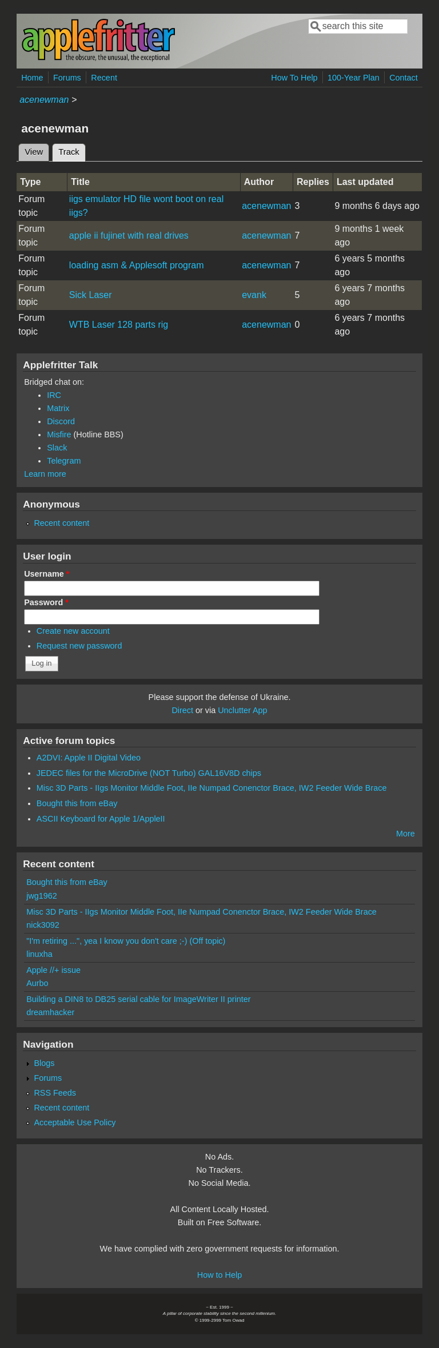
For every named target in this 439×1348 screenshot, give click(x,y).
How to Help (219, 1274)
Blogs (44, 1063)
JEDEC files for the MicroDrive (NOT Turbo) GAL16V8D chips (149, 773)
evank (254, 295)
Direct (182, 710)
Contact (403, 77)
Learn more (45, 473)
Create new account (73, 630)
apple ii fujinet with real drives (129, 235)
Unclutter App (242, 710)
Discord (61, 421)
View (34, 151)
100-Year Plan (354, 77)
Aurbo (37, 983)
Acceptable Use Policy (74, 1122)
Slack (57, 447)
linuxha (39, 954)
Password (46, 602)
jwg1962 (41, 895)
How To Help (294, 77)
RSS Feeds (55, 1092)
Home (32, 77)
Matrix (58, 408)
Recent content (61, 523)
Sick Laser (90, 295)
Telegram (64, 460)
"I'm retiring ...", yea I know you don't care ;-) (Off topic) (125, 940)
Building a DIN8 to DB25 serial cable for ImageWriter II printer (138, 999)
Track (72, 150)
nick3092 (42, 924)
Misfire (59, 434)
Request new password (79, 645)
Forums (67, 77)
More (405, 833)
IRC (54, 395)
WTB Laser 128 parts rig (118, 324)
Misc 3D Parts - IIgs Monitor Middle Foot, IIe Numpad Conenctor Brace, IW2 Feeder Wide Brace (212, 787)
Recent (104, 77)
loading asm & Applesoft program (136, 265)
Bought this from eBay (77, 803)
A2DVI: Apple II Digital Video (89, 757)
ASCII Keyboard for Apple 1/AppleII (101, 818)
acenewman (44, 99)
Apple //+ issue (53, 970)
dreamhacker (50, 1012)
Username (46, 573)
